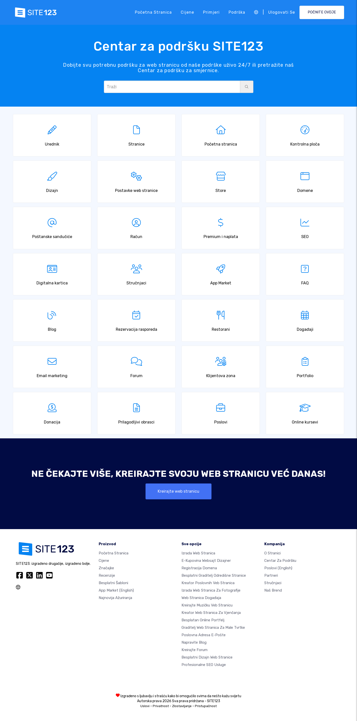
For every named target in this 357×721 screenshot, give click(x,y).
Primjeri (211, 12)
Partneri (271, 575)
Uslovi (144, 706)
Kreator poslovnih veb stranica (208, 583)
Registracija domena (199, 568)
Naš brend (273, 590)
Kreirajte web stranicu (178, 491)
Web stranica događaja (201, 598)
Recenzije (107, 575)
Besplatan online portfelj (202, 620)
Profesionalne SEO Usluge (203, 664)
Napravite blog (194, 642)
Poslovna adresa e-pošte (203, 635)
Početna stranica (153, 12)
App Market (116, 590)
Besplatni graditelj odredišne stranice (213, 575)
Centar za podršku (280, 560)
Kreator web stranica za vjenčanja (211, 612)
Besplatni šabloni (113, 583)
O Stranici (272, 553)
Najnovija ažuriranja (115, 598)
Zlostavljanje (182, 706)
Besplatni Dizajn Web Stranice (207, 657)
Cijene (187, 12)
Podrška (237, 12)
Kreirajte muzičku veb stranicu (207, 605)
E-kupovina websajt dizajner (206, 560)
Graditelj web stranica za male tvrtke (213, 627)
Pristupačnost (206, 706)
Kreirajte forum (194, 650)
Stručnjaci (272, 583)
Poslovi (278, 568)
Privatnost (161, 706)
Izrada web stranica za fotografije (210, 590)
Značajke (106, 568)
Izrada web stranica (198, 553)
